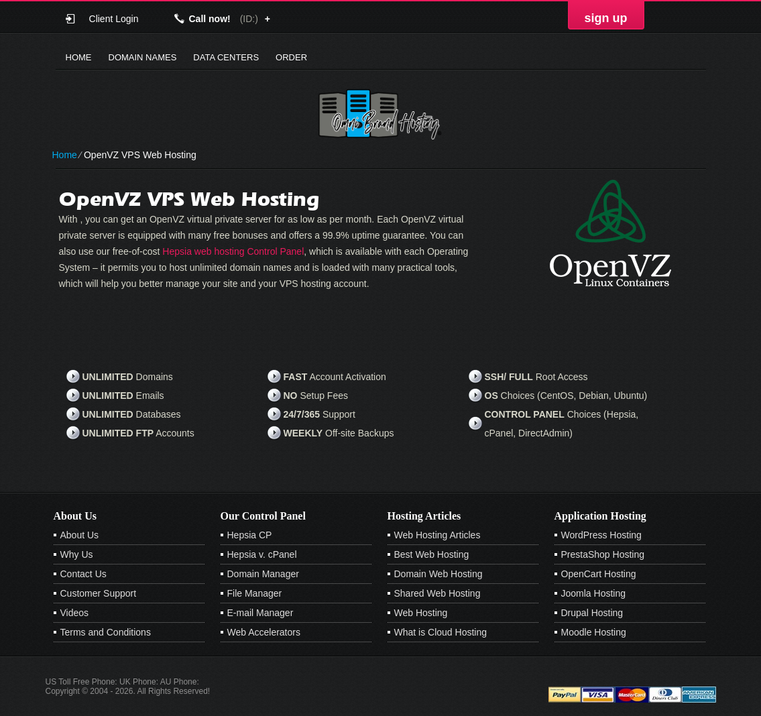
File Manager (254, 593)
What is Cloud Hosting (440, 632)
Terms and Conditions (105, 632)
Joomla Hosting (593, 593)
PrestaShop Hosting (603, 554)
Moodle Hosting (593, 632)
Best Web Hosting (431, 554)
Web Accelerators (263, 632)
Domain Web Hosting (438, 574)
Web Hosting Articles (437, 535)
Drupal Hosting (592, 612)
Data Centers (226, 57)
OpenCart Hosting (598, 574)
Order (291, 57)
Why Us (76, 554)
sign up (606, 18)
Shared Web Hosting (437, 593)
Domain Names (143, 57)
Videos (74, 612)
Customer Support (98, 593)
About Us (79, 535)
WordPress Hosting (601, 535)
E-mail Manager (260, 612)
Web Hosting (421, 612)
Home (79, 57)
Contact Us (83, 574)
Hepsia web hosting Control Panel (233, 251)
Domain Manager (263, 574)
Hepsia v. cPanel (262, 554)
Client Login (114, 18)
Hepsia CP (249, 535)
